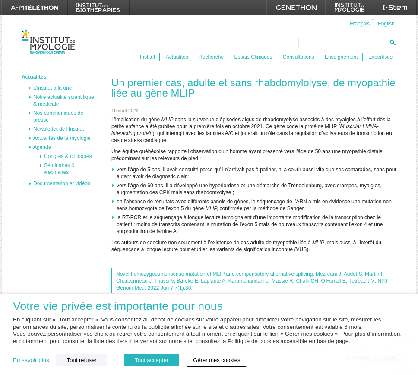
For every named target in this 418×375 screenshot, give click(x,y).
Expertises (380, 57)
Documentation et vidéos (61, 183)
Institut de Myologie (50, 42)
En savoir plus (31, 360)
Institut (147, 57)
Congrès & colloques (68, 156)
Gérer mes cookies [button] (216, 360)
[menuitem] (358, 23)
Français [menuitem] (360, 24)
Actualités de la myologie (62, 138)
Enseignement (341, 57)
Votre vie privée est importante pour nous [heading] (118, 306)
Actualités (177, 57)
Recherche (211, 57)
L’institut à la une (52, 88)
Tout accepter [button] (151, 360)
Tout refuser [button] (82, 360)
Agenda (42, 147)
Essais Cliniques (253, 57)
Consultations (298, 57)
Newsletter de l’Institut (58, 129)
